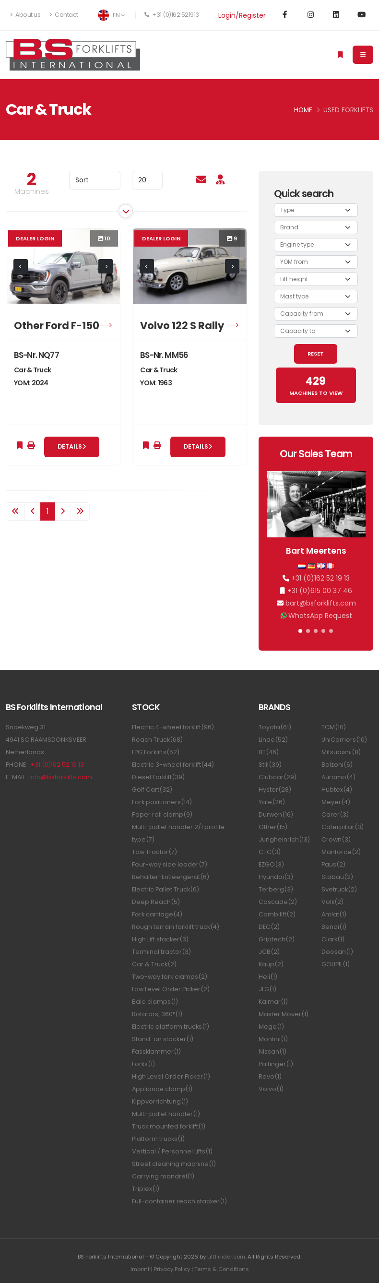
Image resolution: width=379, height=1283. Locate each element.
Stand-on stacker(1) (162, 1039)
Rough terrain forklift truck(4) (175, 927)
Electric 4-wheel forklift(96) (173, 727)
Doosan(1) (337, 952)
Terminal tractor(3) (161, 952)
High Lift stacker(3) (160, 939)
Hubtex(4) (336, 789)
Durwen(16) (276, 814)
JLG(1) (267, 989)
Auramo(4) (338, 777)
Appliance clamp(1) (162, 1089)
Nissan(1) (272, 1051)
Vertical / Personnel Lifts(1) (172, 1151)
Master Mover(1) (283, 1014)
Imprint (140, 1269)
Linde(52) (273, 740)
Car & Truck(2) (154, 964)
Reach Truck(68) (157, 740)
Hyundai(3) (276, 877)
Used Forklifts (348, 110)
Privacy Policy (172, 1269)
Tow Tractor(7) (154, 852)
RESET (316, 353)
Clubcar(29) (277, 777)
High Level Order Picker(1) (171, 1076)
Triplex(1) (145, 1189)
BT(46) (269, 752)
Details (72, 446)
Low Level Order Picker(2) (171, 989)
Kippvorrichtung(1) (160, 1101)
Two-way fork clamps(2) (169, 977)
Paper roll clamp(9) (162, 814)
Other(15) (273, 827)
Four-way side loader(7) (169, 864)
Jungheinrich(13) (284, 839)
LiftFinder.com (226, 1256)
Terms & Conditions (221, 1269)
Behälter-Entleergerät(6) (170, 877)
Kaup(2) (271, 964)
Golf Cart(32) (152, 789)
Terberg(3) (276, 889)
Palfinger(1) (276, 1064)
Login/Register (242, 15)
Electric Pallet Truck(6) (165, 889)
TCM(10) (333, 727)
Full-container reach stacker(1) (179, 1201)
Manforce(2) (341, 852)
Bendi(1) (333, 927)
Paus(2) (333, 864)
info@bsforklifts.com (60, 777)
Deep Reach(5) (156, 902)
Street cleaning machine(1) (174, 1164)
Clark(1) (332, 939)
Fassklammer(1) (156, 1051)
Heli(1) (268, 977)
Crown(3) (336, 839)
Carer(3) (335, 814)
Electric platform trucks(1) (170, 1026)
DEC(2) (269, 927)
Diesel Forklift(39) (158, 777)
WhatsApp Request (320, 615)
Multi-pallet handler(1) (166, 1114)
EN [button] (111, 15)
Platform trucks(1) (158, 1139)
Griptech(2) (277, 939)
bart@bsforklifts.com (320, 603)
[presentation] (20, 266)
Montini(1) (273, 1039)
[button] (300, 631)
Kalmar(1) (273, 1002)
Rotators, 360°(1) (157, 1014)
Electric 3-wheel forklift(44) (173, 764)
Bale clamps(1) (155, 1002)
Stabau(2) (337, 877)
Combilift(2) (277, 914)
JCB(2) (269, 952)
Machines (31, 191)
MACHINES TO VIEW (316, 385)
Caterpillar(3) (342, 827)
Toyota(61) (275, 727)
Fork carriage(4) (157, 914)
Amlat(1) (333, 914)
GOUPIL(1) (335, 964)
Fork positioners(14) (162, 802)
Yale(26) (272, 802)
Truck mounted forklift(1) (168, 1126)
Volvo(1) (271, 1089)
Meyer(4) (335, 802)
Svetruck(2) (339, 889)
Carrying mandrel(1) (163, 1176)
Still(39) (270, 764)
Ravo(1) (270, 1076)
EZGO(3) (271, 864)
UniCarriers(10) (344, 740)
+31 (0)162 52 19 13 (320, 578)
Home (303, 110)
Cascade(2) (278, 902)
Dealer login (35, 238)
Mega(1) (271, 1026)
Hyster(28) (275, 789)
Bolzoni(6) (337, 764)
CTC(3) (270, 852)
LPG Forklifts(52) (155, 752)
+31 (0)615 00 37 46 (319, 590)
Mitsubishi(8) (341, 752)
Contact (63, 15)
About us (25, 15)
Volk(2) (332, 902)
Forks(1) (143, 1064)
